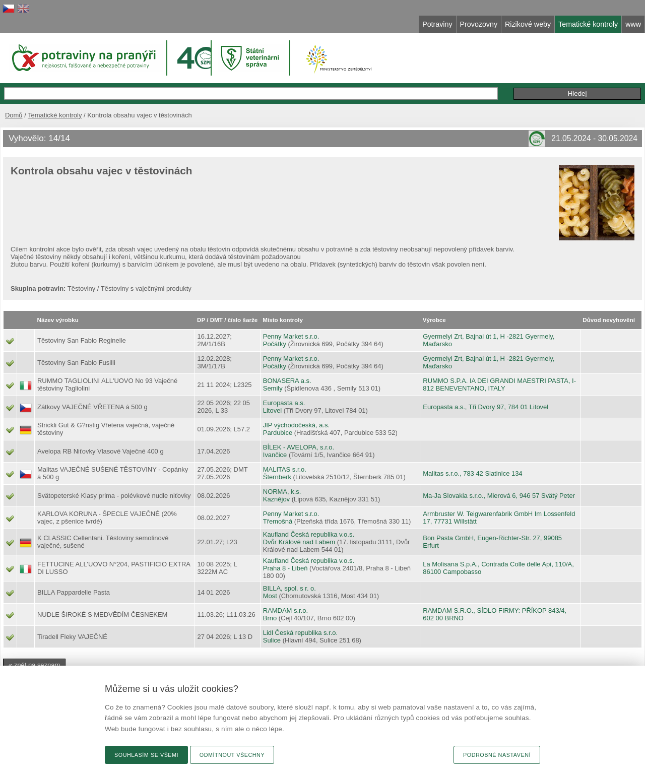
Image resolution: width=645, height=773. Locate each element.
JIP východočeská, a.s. (296, 425)
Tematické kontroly (55, 115)
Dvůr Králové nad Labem (299, 542)
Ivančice (275, 455)
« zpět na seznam (34, 665)
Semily (273, 388)
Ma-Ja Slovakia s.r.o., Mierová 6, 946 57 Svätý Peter (499, 495)
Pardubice (277, 432)
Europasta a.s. (284, 403)
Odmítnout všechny (232, 755)
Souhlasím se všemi (146, 755)
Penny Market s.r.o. (291, 336)
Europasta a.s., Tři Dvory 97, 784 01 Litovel (485, 407)
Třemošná (277, 521)
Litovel (272, 410)
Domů (14, 115)
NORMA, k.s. (282, 491)
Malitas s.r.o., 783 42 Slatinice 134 (472, 473)
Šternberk (277, 477)
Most (270, 596)
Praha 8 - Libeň (285, 568)
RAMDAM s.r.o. (285, 610)
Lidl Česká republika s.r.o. (300, 632)
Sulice (272, 640)
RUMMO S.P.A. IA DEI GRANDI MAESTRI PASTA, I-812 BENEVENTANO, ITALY (499, 384)
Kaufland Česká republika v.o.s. (308, 534)
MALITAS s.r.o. (284, 469)
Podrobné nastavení (497, 755)
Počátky (274, 344)
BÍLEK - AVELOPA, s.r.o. (298, 447)
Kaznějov (276, 499)
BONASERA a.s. (287, 380)
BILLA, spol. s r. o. (289, 588)
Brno (270, 618)
